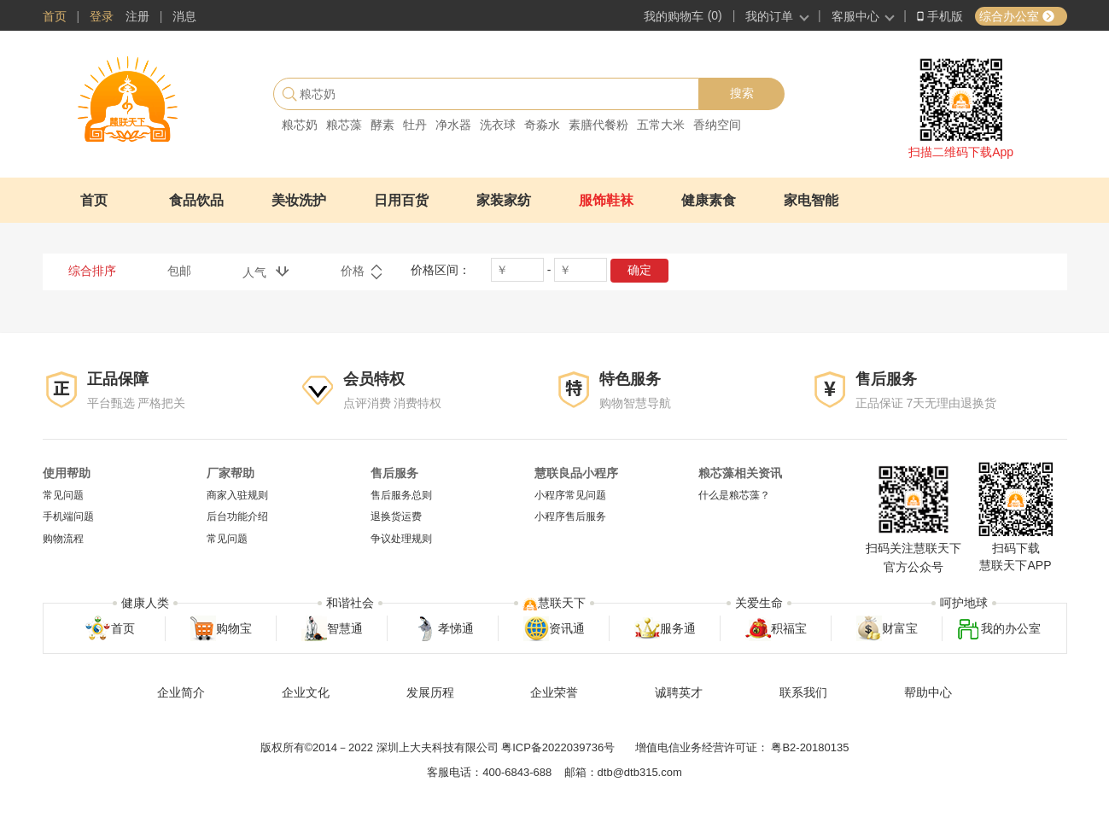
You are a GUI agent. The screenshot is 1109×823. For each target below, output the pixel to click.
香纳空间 (717, 124)
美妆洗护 (298, 200)
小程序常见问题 (570, 495)
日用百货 (401, 200)
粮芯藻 (344, 124)
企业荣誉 (554, 692)
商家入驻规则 (237, 495)
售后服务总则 (401, 495)
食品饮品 (196, 200)
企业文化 (306, 692)
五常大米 (661, 124)
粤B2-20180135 (810, 747)
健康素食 (708, 200)
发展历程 (430, 692)
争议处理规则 (401, 539)
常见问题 (63, 495)
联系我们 (803, 692)
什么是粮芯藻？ (734, 495)
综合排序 (92, 270)
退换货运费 (396, 517)
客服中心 (855, 16)
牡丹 (415, 124)
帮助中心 (928, 692)
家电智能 (811, 200)
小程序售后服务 (570, 517)
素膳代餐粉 (598, 124)
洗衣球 (498, 124)
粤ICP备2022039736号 (558, 747)
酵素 (382, 124)
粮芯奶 (300, 124)
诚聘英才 (679, 692)
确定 (639, 270)
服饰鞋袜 (606, 200)
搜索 (742, 93)
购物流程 (63, 539)
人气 (266, 272)
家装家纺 (503, 200)
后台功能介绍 (237, 517)
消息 (184, 16)
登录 (102, 16)
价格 (362, 272)
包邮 (179, 270)
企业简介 (181, 692)
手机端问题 (68, 517)
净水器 (453, 124)
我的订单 (769, 16)
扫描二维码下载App (960, 152)
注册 (137, 16)
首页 (55, 16)
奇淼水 (542, 124)
